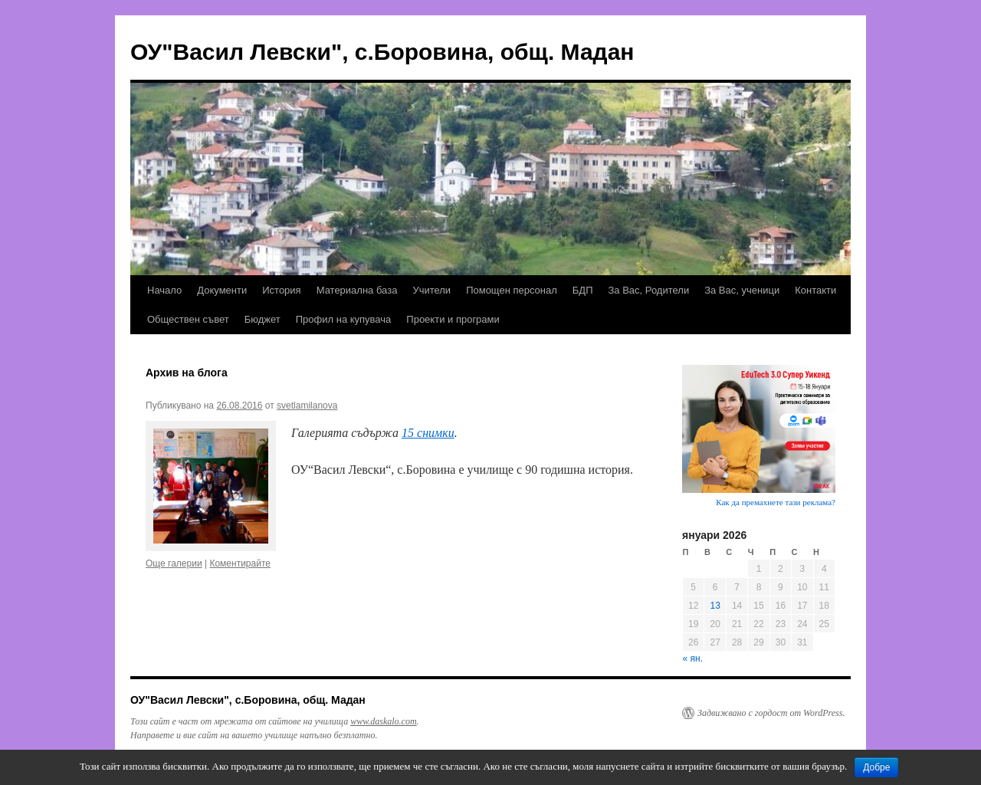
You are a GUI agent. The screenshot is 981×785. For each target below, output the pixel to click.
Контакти (815, 290)
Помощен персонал (511, 290)
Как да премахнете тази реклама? (775, 502)
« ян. (693, 658)
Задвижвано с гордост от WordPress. (771, 713)
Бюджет (262, 319)
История (281, 290)
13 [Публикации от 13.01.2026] (715, 605)
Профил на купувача (344, 319)
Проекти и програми (452, 319)
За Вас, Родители (649, 290)
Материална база (357, 290)
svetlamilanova (307, 405)
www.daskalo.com (383, 721)
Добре (876, 767)
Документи (222, 290)
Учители (431, 290)
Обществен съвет (188, 319)
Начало (164, 290)
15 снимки (428, 432)
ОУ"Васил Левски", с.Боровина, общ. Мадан (382, 51)
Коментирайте (240, 563)
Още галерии (174, 563)
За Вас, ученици (741, 290)
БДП (583, 290)
